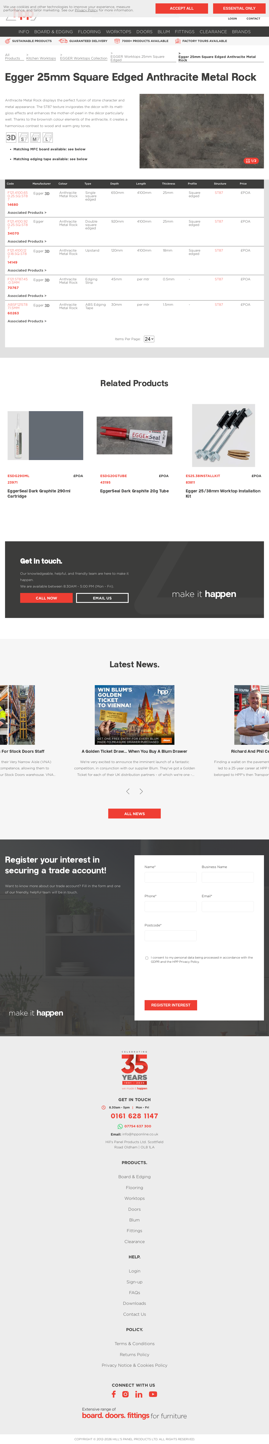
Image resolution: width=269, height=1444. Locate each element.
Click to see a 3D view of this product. (47, 193)
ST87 (219, 192)
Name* (150, 867)
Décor (23, 137)
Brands (241, 31)
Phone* (151, 896)
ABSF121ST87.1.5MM (18, 309)
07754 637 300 (137, 1126)
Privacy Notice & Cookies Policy (134, 1365)
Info (23, 31)
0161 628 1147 (134, 1116)
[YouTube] (153, 1394)
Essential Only (239, 8)
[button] (146, 131)
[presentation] (176, 982)
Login (134, 1271)
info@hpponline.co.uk (140, 1134)
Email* (207, 896)
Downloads (134, 1303)
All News (134, 814)
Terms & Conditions (135, 1344)
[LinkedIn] (138, 1394)
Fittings (185, 31)
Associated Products (25, 212)
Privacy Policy (86, 10)
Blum (164, 31)
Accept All (182, 8)
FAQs (134, 1292)
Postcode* (153, 925)
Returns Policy (134, 1354)
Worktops (118, 31)
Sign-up (134, 1282)
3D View (11, 137)
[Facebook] (114, 1394)
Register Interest (170, 1005)
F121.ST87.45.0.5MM (18, 283)
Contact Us (134, 1314)
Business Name (214, 867)
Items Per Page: (128, 339)
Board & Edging (53, 31)
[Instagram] (125, 1394)
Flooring (89, 31)
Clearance (213, 31)
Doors (144, 31)
